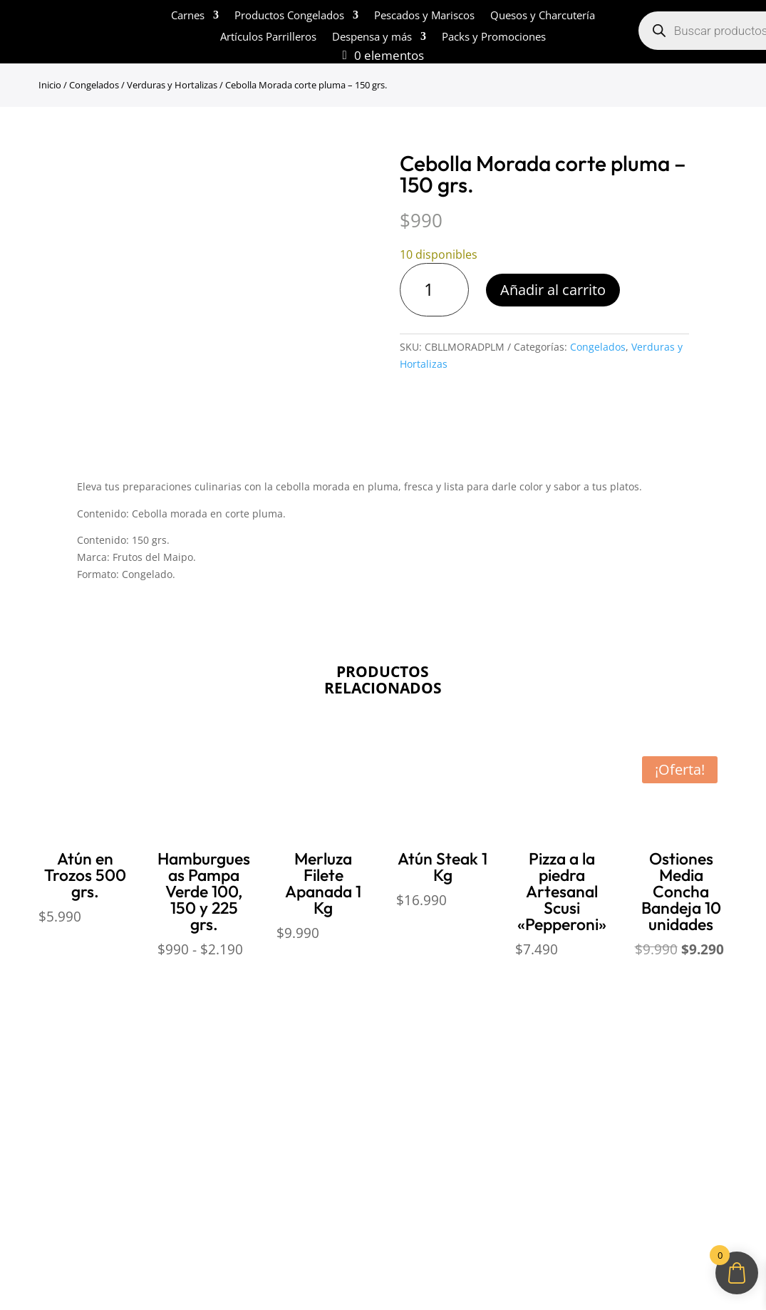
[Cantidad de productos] (434, 289)
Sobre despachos (61, 1119)
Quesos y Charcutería (542, 16)
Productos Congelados (289, 16)
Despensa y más (372, 37)
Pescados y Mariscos (424, 16)
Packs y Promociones (494, 37)
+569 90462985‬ (499, 1129)
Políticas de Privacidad (266, 1119)
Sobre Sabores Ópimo (73, 1063)
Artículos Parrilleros (268, 37)
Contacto (41, 1147)
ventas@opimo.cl (475, 1102)
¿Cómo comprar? (60, 1091)
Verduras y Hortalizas (172, 84)
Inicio (49, 84)
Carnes (188, 16)
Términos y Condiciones (269, 1091)
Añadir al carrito (553, 289)
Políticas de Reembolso (267, 1063)
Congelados (94, 84)
